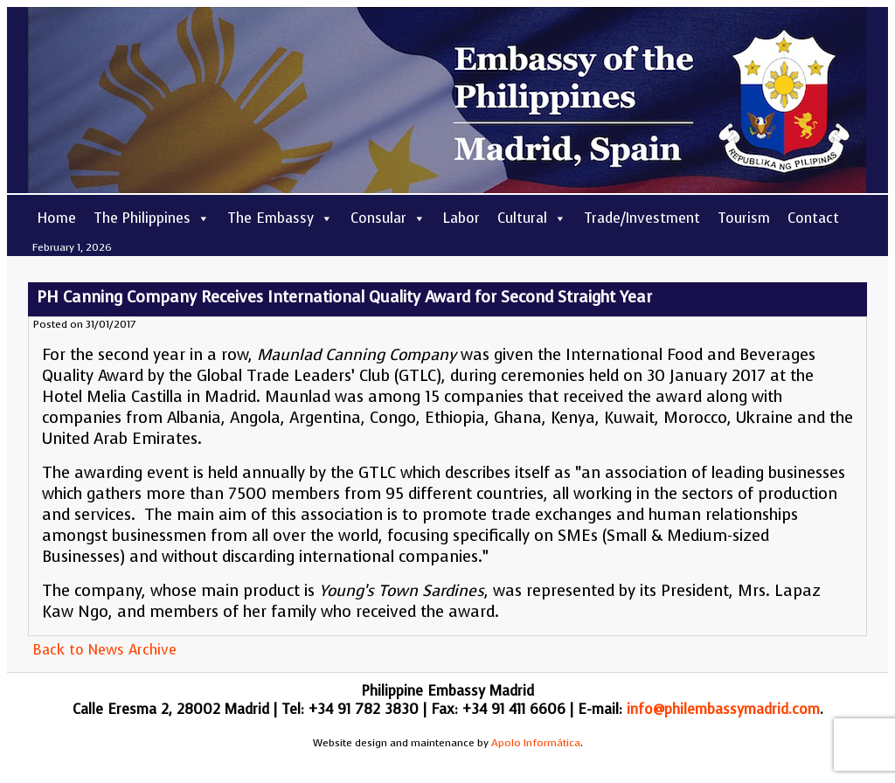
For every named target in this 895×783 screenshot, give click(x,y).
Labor (461, 218)
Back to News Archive (104, 650)
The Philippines (152, 218)
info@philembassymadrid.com (723, 709)
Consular (388, 218)
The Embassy (280, 218)
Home (56, 218)
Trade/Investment (642, 218)
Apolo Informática (535, 743)
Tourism (744, 218)
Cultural (531, 218)
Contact (813, 218)
